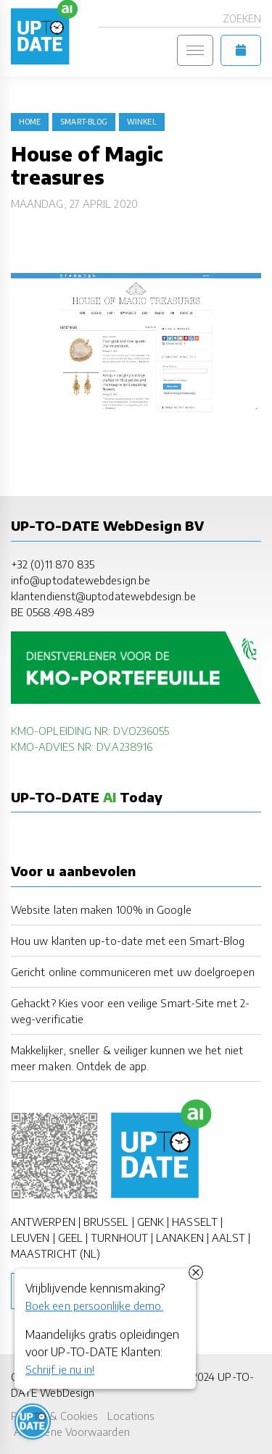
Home (30, 121)
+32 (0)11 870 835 (52, 564)
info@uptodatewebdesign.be (80, 580)
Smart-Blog (83, 121)
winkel (141, 121)
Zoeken (242, 18)
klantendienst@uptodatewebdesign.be (103, 595)
